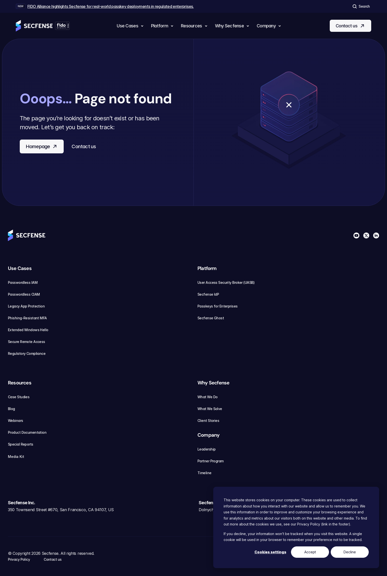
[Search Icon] (360, 6)
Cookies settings (270, 552)
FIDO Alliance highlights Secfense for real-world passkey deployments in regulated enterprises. (110, 6)
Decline (350, 552)
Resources (19, 382)
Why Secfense (213, 382)
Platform (207, 268)
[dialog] (296, 527)
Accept (310, 552)
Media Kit (19, 457)
